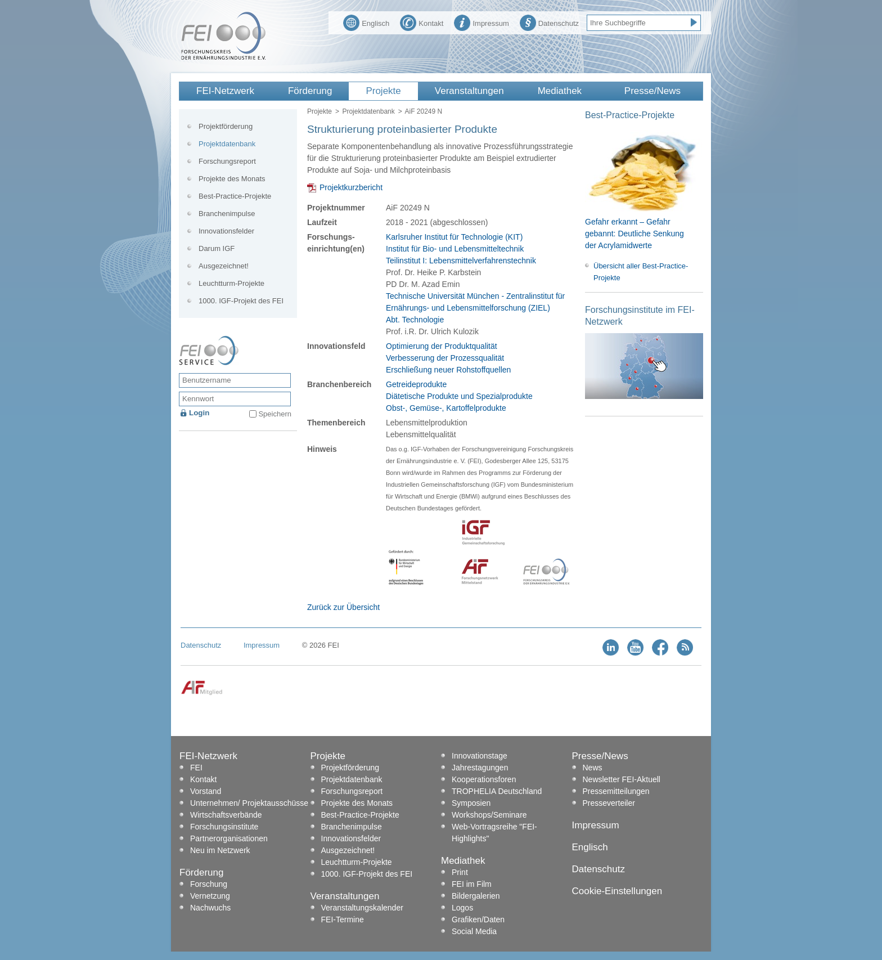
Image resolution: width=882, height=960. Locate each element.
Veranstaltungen (469, 91)
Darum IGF (217, 248)
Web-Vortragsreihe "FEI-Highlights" (494, 832)
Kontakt (421, 22)
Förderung (310, 91)
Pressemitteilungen (616, 791)
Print (460, 872)
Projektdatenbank (368, 111)
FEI (196, 767)
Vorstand (205, 791)
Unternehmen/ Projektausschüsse (249, 803)
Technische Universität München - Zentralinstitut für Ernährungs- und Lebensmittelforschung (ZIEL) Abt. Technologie (475, 307)
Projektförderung (226, 126)
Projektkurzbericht (351, 187)
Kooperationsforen (484, 779)
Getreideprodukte (416, 384)
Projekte (383, 91)
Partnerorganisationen (229, 838)
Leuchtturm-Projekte (231, 283)
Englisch (366, 22)
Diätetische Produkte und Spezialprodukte (459, 396)
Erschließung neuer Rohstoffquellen (448, 369)
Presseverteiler (609, 803)
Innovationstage (479, 755)
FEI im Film (472, 884)
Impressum (481, 22)
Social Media (474, 931)
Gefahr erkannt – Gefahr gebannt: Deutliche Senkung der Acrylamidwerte (634, 233)
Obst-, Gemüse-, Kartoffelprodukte (446, 407)
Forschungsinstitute (224, 826)
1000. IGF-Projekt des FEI (241, 301)
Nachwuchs (210, 907)
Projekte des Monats (232, 178)
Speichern (274, 414)
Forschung (208, 884)
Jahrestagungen (480, 767)
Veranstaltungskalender (362, 907)
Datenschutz (549, 22)
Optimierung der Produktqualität (441, 346)
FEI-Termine (342, 919)
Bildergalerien (476, 895)
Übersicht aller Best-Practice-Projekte (640, 272)
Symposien (471, 803)
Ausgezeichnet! (224, 266)
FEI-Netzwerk (225, 91)
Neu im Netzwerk (220, 850)
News (592, 767)
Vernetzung (210, 895)
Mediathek (560, 91)
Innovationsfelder (226, 231)
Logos (462, 907)
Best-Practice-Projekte (235, 196)
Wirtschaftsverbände (226, 814)
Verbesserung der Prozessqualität (445, 357)
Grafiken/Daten (478, 919)
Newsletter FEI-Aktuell (621, 779)
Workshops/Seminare (489, 814)
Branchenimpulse (227, 213)
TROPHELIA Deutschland (497, 791)
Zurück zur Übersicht (343, 607)
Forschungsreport (227, 161)
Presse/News (652, 91)
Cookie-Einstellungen (617, 891)
